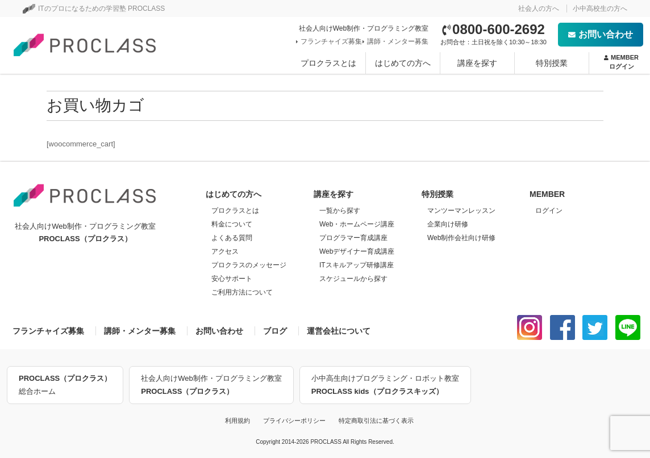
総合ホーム (65, 383)
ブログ (275, 330)
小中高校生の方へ (600, 8)
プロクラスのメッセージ (248, 265)
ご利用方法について (242, 292)
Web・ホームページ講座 (356, 224)
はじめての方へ (403, 63)
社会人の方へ (538, 8)
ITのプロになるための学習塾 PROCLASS (94, 8)
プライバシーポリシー (294, 420)
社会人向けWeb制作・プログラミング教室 (211, 385)
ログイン (548, 211)
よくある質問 (231, 238)
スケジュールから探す (353, 279)
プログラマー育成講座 (353, 238)
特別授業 (552, 63)
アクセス (225, 251)
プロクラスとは (328, 63)
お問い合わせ (600, 34)
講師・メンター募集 (396, 41)
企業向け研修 (447, 224)
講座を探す (477, 63)
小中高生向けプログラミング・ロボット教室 (385, 385)
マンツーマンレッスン (461, 211)
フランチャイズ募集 (330, 41)
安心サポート (231, 279)
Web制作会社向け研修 (461, 238)
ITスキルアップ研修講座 (356, 265)
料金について (231, 224)
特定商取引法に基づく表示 (376, 420)
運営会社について (338, 330)
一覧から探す (339, 211)
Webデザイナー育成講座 (356, 251)
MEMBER (621, 62)
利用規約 (237, 420)
